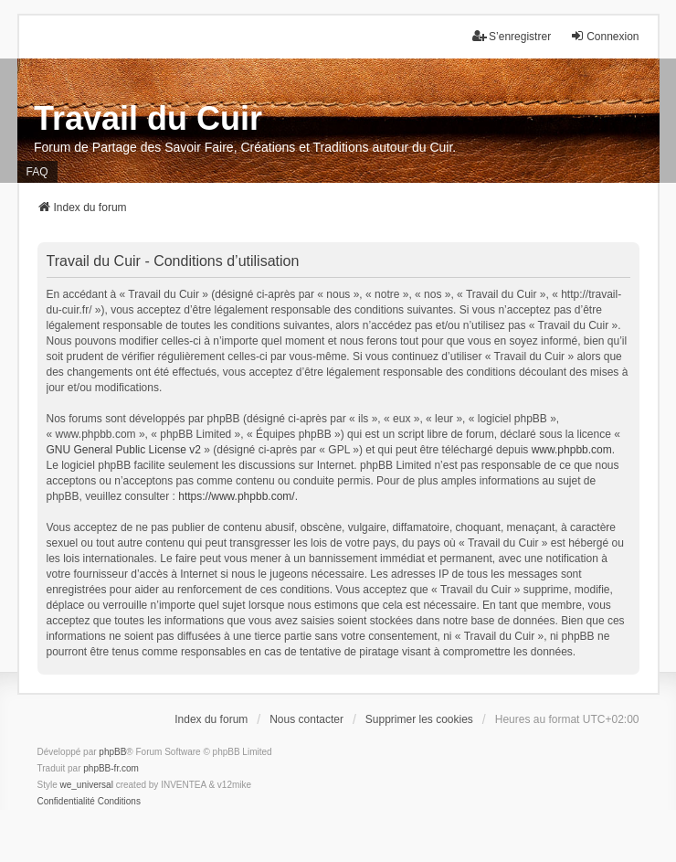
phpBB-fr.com (111, 768)
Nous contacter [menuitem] (306, 719)
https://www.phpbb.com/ (236, 496)
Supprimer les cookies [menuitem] (419, 719)
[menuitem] (66, 801)
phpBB (112, 752)
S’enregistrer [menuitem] (511, 36)
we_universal (86, 785)
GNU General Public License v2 (124, 449)
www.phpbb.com (572, 449)
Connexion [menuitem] (604, 36)
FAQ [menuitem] (37, 171)
